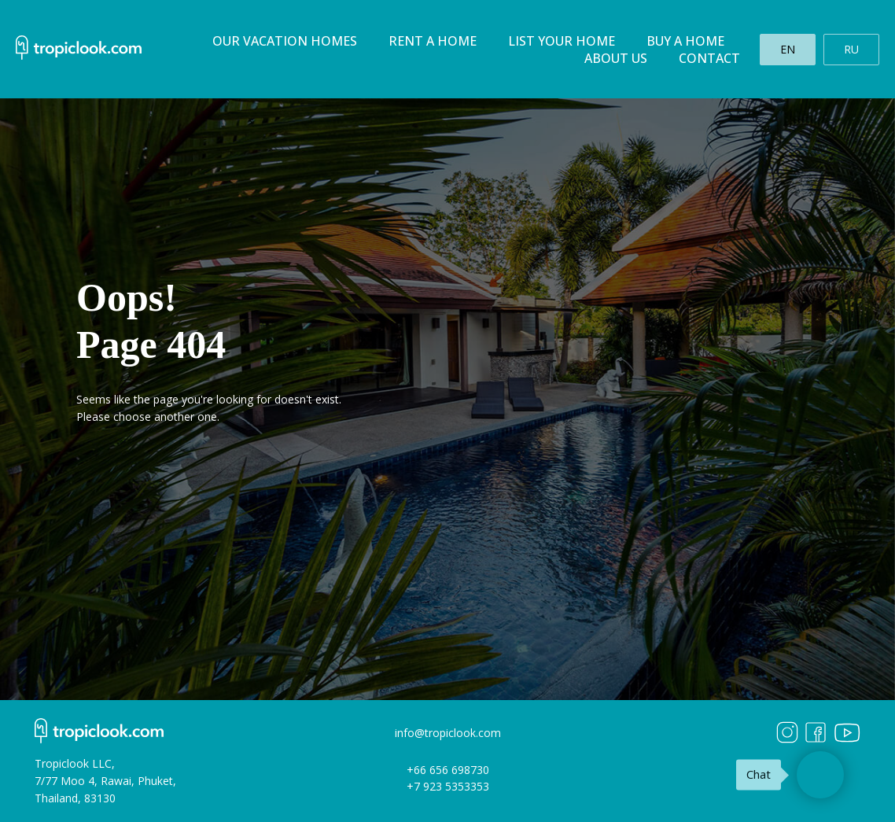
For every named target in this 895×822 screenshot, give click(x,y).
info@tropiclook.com (448, 732)
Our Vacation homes (284, 41)
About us (615, 58)
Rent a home (433, 41)
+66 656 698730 (448, 769)
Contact (709, 58)
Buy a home (685, 41)
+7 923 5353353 (448, 786)
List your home (561, 41)
